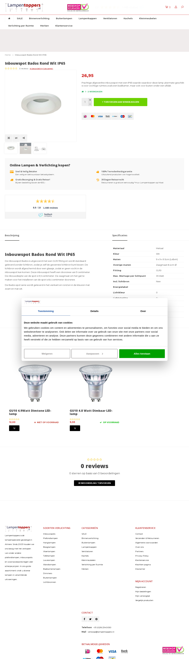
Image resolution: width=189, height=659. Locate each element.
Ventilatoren (110, 18)
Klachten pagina (143, 539)
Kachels (128, 18)
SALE (20, 18)
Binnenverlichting (39, 18)
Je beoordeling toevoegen (94, 458)
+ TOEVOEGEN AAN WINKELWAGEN (120, 85)
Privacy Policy (142, 531)
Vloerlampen (49, 526)
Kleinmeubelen (148, 18)
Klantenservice (64, 25)
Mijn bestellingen (143, 566)
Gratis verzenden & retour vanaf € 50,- (27, 32)
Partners (139, 526)
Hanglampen (49, 517)
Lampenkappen (88, 18)
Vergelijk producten (144, 575)
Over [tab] (143, 311)
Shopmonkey (31, 655)
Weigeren (47, 353)
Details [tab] (95, 311)
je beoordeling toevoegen (118, 52)
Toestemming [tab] (46, 311)
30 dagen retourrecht (80, 32)
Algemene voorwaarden (146, 517)
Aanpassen (94, 353)
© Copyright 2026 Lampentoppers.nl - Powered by (26, 653)
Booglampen (49, 522)
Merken (44, 25)
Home (8, 38)
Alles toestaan (142, 353)
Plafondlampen (50, 513)
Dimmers (47, 548)
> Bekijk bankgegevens (92, 641)
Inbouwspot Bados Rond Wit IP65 (30, 38)
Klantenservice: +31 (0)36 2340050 (165, 32)
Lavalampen (49, 535)
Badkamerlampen (51, 544)
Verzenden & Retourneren (147, 513)
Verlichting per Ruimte (21, 25)
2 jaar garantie (120, 32)
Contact (139, 509)
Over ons (139, 522)
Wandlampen (49, 539)
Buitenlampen (64, 18)
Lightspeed (9, 655)
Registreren (140, 562)
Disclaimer (140, 544)
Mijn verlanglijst (142, 571)
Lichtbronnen (49, 557)
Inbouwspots (49, 509)
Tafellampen (49, 531)
